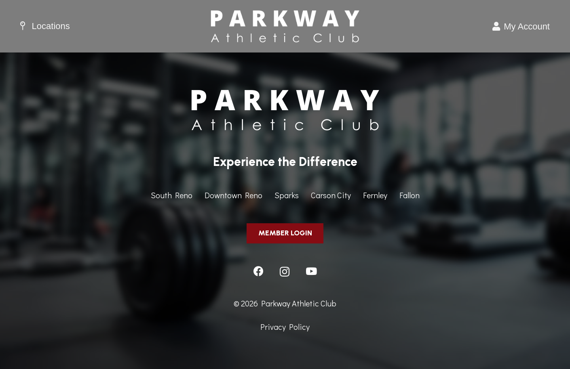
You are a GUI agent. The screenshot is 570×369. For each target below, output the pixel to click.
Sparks (286, 195)
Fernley (375, 195)
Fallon (409, 195)
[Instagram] (284, 271)
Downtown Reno (233, 195)
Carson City (331, 195)
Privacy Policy (285, 326)
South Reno (171, 195)
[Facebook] (258, 271)
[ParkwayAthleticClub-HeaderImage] (285, 26)
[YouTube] (311, 271)
